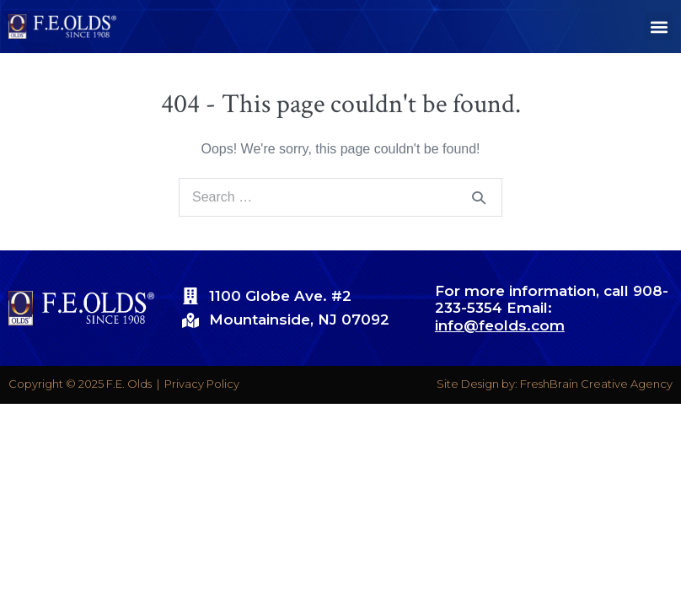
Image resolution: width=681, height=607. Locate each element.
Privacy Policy (201, 383)
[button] (659, 26)
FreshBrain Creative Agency (596, 383)
